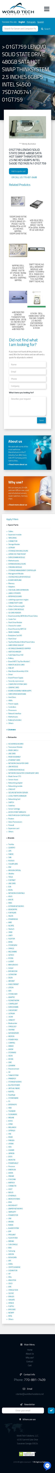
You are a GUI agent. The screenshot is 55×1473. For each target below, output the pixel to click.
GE (9, 1072)
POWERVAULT (13, 1163)
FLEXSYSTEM (12, 1238)
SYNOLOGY (12, 1026)
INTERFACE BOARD (15, 596)
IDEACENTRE (12, 909)
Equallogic (11, 1094)
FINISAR (11, 1176)
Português (31, 22)
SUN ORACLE (12, 1244)
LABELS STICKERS (14, 593)
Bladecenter (12, 1023)
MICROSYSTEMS (14, 1199)
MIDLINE (11, 1117)
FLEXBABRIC (12, 1114)
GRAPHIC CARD (13, 687)
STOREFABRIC (13, 1098)
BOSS (10, 1121)
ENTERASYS (12, 1104)
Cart (30, 1365)
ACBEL (10, 1264)
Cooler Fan (12, 619)
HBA (10, 1108)
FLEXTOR (11, 938)
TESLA (10, 877)
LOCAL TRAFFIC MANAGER (17, 796)
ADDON (11, 1254)
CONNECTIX (12, 1186)
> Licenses (11, 729)
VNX (9, 1218)
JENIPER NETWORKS (15, 1208)
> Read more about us (17, 464)
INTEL (10, 1316)
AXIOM (10, 1049)
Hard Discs (12, 697)
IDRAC (10, 942)
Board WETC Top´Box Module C (19, 661)
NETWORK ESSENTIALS (16, 893)
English (22, 22)
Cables (10, 531)
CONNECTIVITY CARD (15, 603)
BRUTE (10, 899)
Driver (10, 674)
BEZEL (10, 890)
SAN (9, 857)
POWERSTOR (13, 1215)
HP (9, 1273)
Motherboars (13, 716)
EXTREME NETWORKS (16, 906)
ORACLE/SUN (13, 1290)
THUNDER (12, 1111)
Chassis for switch (14, 625)
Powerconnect (13, 1068)
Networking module (15, 786)
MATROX (11, 1182)
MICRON (11, 1036)
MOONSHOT (12, 1205)
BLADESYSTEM (13, 1228)
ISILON (10, 916)
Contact (29, 1361)
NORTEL (11, 1091)
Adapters (11, 586)
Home (29, 1349)
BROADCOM (12, 971)
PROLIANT (12, 1234)
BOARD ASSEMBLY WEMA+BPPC (19, 690)
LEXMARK (11, 1065)
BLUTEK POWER (14, 1085)
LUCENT (11, 961)
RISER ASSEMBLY (14, 756)
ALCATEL (11, 925)
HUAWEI (11, 1150)
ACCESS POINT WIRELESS (17, 812)
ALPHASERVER (13, 1033)
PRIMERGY (12, 1078)
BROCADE (12, 1309)
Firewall (11, 825)
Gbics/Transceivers (15, 822)
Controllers (12, 707)
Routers (11, 818)
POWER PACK (13, 1039)
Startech (11, 929)
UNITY (10, 935)
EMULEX (11, 1296)
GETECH (11, 955)
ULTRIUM (11, 547)
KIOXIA (10, 1059)
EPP (9, 1231)
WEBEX (11, 1046)
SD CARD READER (14, 612)
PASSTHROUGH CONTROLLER (19, 815)
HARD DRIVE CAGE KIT (16, 645)
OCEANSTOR (12, 1270)
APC (9, 1260)
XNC (9, 1134)
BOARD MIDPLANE (14, 580)
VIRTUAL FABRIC (14, 1088)
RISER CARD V (13, 750)
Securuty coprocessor (16, 681)
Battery (11, 658)
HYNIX (10, 1124)
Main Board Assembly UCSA (18, 671)
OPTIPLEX (11, 1130)
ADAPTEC (11, 997)
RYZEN (10, 958)
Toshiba (11, 844)
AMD (10, 922)
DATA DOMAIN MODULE (16, 557)
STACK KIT (11, 789)
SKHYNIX (11, 1029)
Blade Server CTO (14, 776)
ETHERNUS (12, 1195)
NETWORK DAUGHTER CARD (18, 763)
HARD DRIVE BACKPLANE (17, 694)
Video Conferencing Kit (16, 606)
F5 (9, 1101)
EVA (9, 886)
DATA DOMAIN (13, 1007)
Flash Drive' (12, 638)
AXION (10, 1173)
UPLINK (10, 1143)
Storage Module (14, 544)
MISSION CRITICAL (14, 870)
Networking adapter (15, 783)
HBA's (10, 700)
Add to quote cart (18, 171)
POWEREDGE (13, 919)
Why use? (30, 1357)
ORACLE (11, 948)
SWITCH (11, 802)
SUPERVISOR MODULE (16, 770)
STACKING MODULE (15, 567)
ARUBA (11, 1221)
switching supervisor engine (18, 599)
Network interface (14, 713)
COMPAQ (11, 1042)
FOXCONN (12, 1179)
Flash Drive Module (15, 622)
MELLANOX (12, 1127)
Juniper (10, 968)
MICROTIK (11, 1160)
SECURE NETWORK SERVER (18, 792)
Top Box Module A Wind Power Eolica (21, 642)
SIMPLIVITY (12, 1212)
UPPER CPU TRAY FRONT (17, 554)
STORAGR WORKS (15, 1081)
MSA (10, 1202)
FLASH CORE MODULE (16, 609)
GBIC (10, 1062)
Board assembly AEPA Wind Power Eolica (23, 616)
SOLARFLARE (13, 864)
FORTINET (11, 880)
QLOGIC (11, 1293)
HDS (10, 1147)
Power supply (13, 703)
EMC (9, 1286)
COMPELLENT (13, 1003)
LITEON (10, 987)
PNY (9, 867)
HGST (10, 1189)
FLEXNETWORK (13, 1000)
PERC (10, 903)
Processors (12, 710)
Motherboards (13, 560)
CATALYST (11, 1020)
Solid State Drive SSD (15, 655)
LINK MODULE (13, 766)
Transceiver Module (15, 747)
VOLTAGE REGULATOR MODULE (19, 577)
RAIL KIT (11, 668)
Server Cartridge (14, 809)
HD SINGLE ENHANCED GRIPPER (19, 648)
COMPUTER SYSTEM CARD (17, 684)
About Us (30, 1353)
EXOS (10, 1156)
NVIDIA (10, 1225)
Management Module (16, 573)
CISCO (10, 1283)
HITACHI (11, 1303)
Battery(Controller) (14, 720)
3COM (10, 1016)
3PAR (10, 932)
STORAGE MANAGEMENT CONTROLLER (22, 570)
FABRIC (10, 854)
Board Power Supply (15, 677)
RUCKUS (11, 860)
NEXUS (10, 1192)
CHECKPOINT (12, 1010)
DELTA (10, 977)
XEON (10, 1055)
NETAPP (11, 1312)
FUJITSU (11, 1306)
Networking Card (14, 799)
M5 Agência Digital (39, 1462)
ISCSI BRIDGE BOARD (15, 743)
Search (46, 29)
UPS (9, 851)
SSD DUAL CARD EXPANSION (18, 590)
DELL (10, 1277)
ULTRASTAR (12, 974)
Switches (11, 805)
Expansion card (13, 828)
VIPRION (11, 1153)
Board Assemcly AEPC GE (17, 629)
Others (10, 723)
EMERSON (12, 1169)
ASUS (10, 896)
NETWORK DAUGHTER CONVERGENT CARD (23, 773)
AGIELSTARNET (13, 984)
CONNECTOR (12, 541)
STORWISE (12, 1052)
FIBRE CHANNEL (13, 632)
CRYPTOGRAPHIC (14, 1267)
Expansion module (14, 534)
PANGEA (11, 1140)
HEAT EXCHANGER (14, 651)
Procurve (11, 1166)
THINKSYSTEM (13, 1075)
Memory (11, 583)
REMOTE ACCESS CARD (16, 664)
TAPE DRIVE (12, 538)
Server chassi (13, 779)
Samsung (11, 1251)
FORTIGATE (12, 912)
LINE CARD (12, 753)
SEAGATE (11, 1299)
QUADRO (11, 847)
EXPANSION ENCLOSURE (17, 564)
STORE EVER (12, 994)
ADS (9, 990)
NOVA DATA (12, 1257)
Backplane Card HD (15, 635)
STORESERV (12, 945)
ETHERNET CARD (14, 760)
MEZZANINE (12, 951)
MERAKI (11, 1241)
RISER (10, 1137)
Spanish (40, 22)
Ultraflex (11, 873)
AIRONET (11, 981)
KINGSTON (12, 1280)
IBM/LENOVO (13, 964)
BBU (10, 1247)
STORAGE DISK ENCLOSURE (18, 551)
